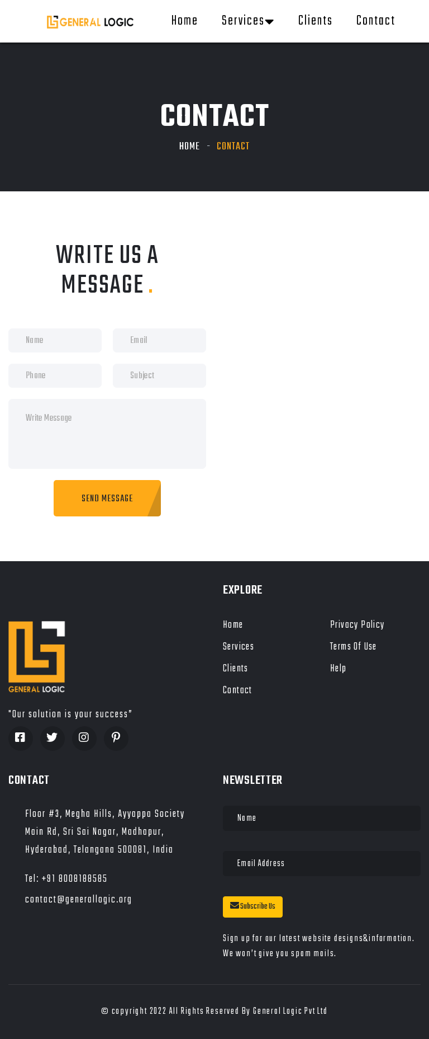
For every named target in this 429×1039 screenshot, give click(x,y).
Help (338, 669)
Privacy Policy (357, 625)
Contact (375, 21)
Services (248, 21)
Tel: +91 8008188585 (66, 879)
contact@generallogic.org (78, 900)
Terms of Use (353, 647)
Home (184, 21)
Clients (315, 21)
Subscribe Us (252, 906)
